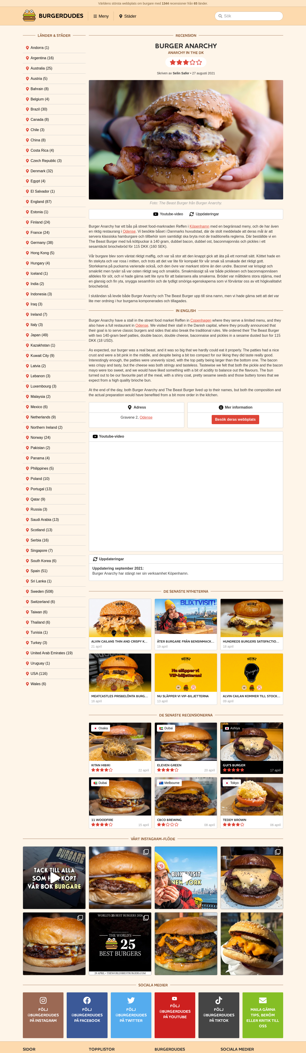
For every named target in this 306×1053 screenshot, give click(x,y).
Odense (129, 231)
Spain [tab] (39, 571)
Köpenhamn (199, 226)
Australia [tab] (41, 68)
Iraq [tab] (36, 304)
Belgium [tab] (40, 99)
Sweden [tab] (42, 591)
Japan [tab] (39, 335)
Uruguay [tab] (40, 663)
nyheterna (197, 591)
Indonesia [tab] (41, 294)
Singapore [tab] (42, 550)
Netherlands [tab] (43, 417)
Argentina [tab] (42, 58)
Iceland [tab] (39, 273)
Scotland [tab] (41, 530)
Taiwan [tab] (39, 612)
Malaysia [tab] (40, 397)
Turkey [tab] (39, 643)
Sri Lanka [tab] (41, 581)
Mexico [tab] (39, 407)
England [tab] (41, 202)
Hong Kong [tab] (42, 253)
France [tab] (40, 232)
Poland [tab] (40, 479)
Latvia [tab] (38, 366)
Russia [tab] (39, 509)
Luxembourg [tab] (43, 386)
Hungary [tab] (40, 263)
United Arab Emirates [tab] (52, 653)
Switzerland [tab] (43, 602)
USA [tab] (39, 674)
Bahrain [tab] (40, 89)
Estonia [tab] (39, 212)
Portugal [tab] (41, 489)
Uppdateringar (204, 214)
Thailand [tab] (40, 622)
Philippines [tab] (42, 468)
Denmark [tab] (42, 171)
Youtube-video (168, 214)
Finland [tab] (40, 222)
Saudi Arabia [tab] (45, 520)
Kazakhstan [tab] (43, 345)
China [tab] (38, 140)
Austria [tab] (39, 79)
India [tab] (37, 284)
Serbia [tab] (40, 540)
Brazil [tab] (39, 109)
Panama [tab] (40, 458)
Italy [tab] (37, 325)
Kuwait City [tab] (42, 356)
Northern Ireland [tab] (47, 427)
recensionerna (197, 715)
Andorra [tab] (40, 48)
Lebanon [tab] (40, 376)
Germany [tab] (42, 243)
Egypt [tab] (38, 181)
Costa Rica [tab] (42, 150)
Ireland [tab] (39, 314)
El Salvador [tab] (43, 191)
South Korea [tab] (43, 561)
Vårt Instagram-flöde (153, 839)
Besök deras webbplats (235, 419)
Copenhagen (200, 320)
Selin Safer (181, 73)
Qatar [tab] (38, 499)
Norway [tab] (40, 437)
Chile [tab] (37, 130)
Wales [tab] (38, 684)
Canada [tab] (40, 119)
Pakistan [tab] (40, 448)
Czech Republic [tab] (46, 161)
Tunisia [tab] (39, 632)
